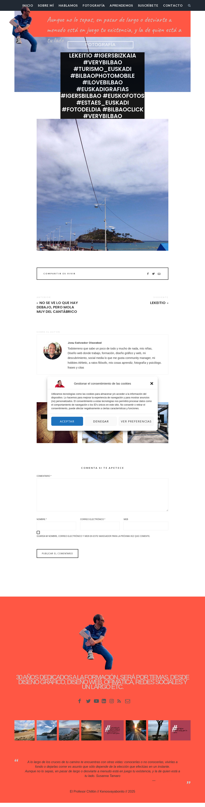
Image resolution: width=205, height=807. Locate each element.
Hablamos (68, 5)
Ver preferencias (136, 421)
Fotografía (94, 5)
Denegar (101, 421)
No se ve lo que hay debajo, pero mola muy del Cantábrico (58, 307)
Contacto (173, 5)
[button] (152, 383)
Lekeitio (158, 303)
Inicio (27, 5)
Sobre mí (46, 5)
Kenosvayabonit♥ (168, 784)
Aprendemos (121, 5)
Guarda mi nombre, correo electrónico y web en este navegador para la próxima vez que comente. (93, 540)
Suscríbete (148, 5)
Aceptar (67, 421)
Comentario (44, 477)
